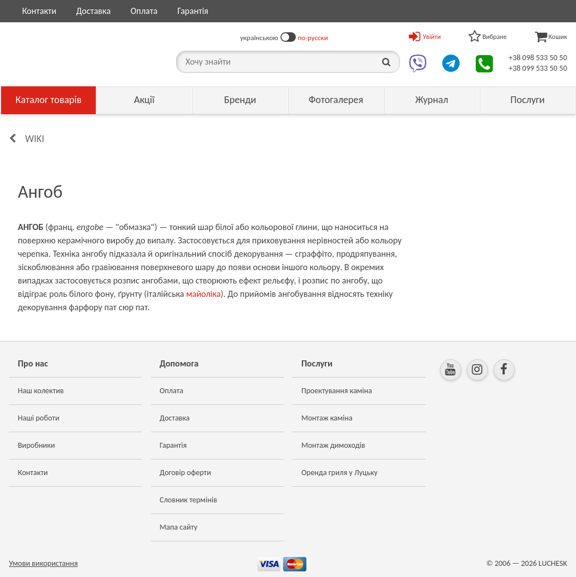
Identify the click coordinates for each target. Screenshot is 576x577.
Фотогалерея (336, 100)
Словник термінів (188, 500)
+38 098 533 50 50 (538, 57)
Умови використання (43, 563)
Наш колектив (41, 390)
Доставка (93, 11)
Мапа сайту (179, 527)
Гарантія (192, 11)
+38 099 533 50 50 (538, 68)
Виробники (36, 445)
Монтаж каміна (327, 418)
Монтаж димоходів (333, 445)
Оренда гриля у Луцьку (339, 472)
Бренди (240, 100)
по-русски (313, 37)
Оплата (144, 11)
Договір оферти (185, 472)
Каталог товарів (49, 100)
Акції (144, 100)
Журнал (431, 100)
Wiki (34, 139)
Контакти (39, 11)
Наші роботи (38, 418)
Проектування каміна (336, 390)
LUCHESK (553, 563)
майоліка (203, 293)
